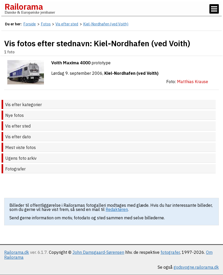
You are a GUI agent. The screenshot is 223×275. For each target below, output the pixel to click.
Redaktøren (117, 209)
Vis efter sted (18, 126)
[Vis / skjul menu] (214, 9)
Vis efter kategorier (23, 104)
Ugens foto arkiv (21, 158)
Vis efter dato (18, 136)
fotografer (170, 252)
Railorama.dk (16, 252)
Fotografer (15, 168)
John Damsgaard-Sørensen (98, 252)
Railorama (23, 6)
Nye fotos (14, 115)
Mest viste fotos (20, 147)
